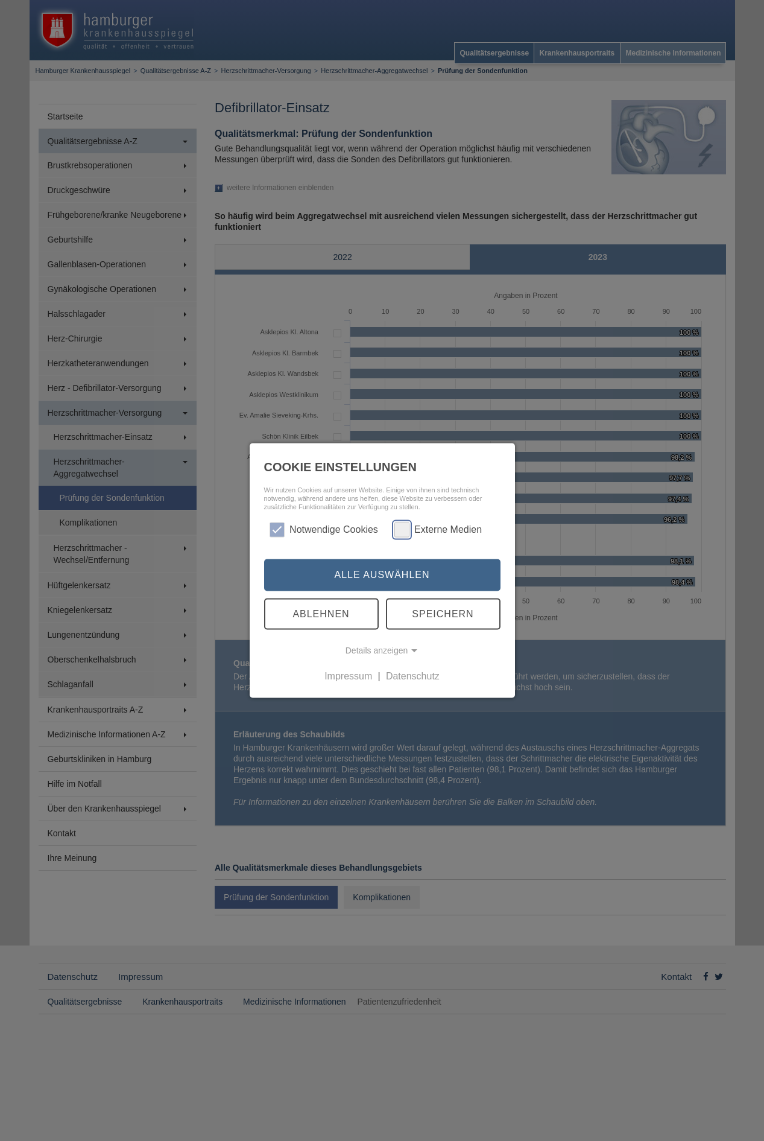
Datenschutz (413, 676)
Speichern (442, 613)
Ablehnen (320, 613)
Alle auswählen (381, 575)
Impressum (348, 676)
